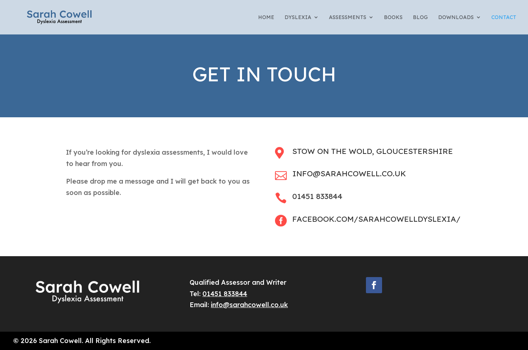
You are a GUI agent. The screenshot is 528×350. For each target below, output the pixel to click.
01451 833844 (224, 294)
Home (266, 18)
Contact (503, 18)
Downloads (456, 18)
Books (393, 18)
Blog (420, 18)
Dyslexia (298, 18)
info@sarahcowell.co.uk (249, 305)
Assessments (347, 18)
